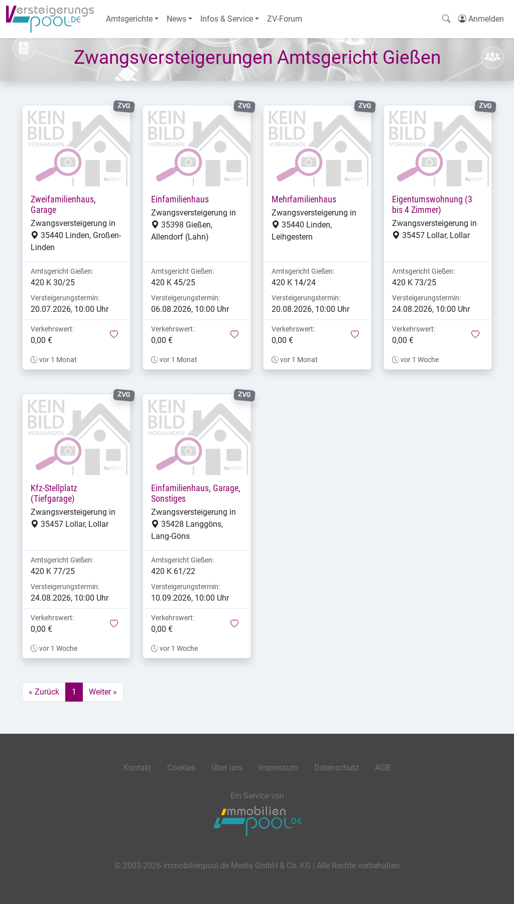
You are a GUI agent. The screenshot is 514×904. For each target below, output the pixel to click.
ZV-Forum (284, 19)
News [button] (176, 19)
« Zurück (44, 692)
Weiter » (103, 692)
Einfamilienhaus (180, 199)
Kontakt (137, 767)
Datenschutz (336, 767)
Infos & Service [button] (226, 19)
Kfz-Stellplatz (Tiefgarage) (54, 493)
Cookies (181, 767)
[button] (114, 335)
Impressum (278, 767)
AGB (383, 767)
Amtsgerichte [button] (129, 19)
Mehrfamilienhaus (304, 199)
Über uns (226, 767)
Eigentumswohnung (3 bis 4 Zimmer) (432, 204)
